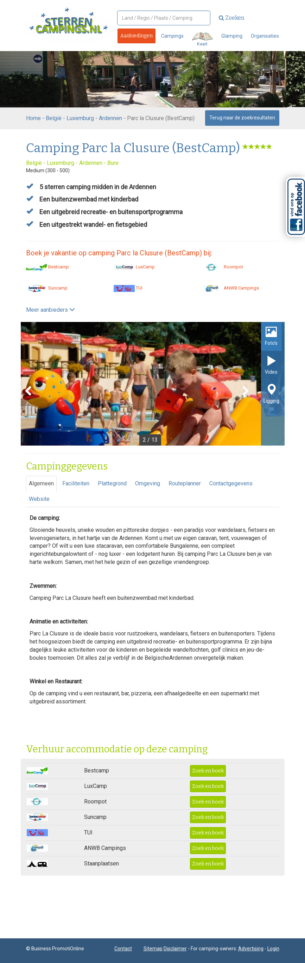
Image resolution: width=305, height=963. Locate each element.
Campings (172, 36)
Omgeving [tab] (147, 483)
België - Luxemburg (70, 118)
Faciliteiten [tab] (75, 483)
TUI (128, 288)
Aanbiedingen (136, 36)
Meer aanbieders (50, 309)
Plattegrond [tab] (112, 483)
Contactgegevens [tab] (231, 483)
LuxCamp (134, 266)
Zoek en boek (208, 771)
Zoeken (231, 17)
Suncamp (47, 288)
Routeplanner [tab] (185, 483)
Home (33, 118)
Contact (123, 948)
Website (39, 499)
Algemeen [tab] (41, 483)
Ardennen (110, 118)
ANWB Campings (230, 288)
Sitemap (153, 948)
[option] (153, 384)
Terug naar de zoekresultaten (242, 117)
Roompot (222, 266)
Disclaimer (175, 948)
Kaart (202, 39)
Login (273, 948)
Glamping (231, 36)
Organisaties (265, 36)
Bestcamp (47, 266)
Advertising (250, 948)
